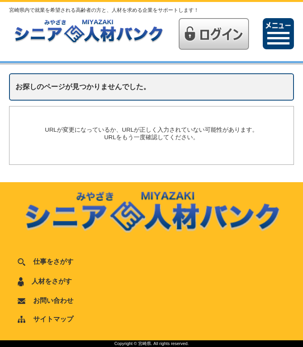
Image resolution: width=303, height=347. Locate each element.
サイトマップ (45, 319)
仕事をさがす (45, 261)
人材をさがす (45, 281)
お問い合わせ (45, 300)
